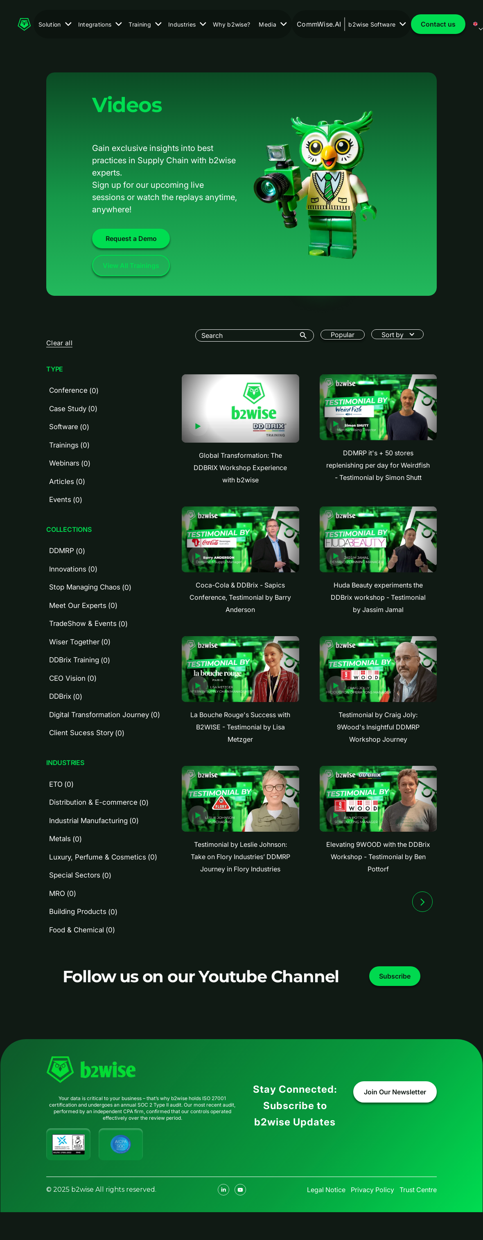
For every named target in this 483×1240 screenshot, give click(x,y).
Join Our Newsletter (395, 1092)
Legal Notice (326, 1190)
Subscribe (395, 976)
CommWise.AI (319, 24)
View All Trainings (131, 265)
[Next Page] (422, 901)
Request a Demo (131, 238)
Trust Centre (418, 1190)
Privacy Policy (372, 1190)
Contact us (438, 24)
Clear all (59, 343)
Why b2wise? (231, 24)
